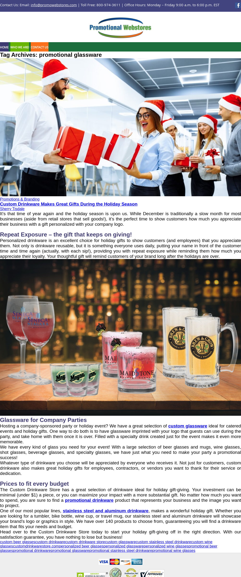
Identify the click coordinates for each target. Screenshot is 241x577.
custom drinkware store (85, 542)
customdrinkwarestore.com (36, 546)
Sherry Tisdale (12, 209)
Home (4, 47)
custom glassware (187, 425)
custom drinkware (50, 542)
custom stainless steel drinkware (163, 542)
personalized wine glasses (166, 546)
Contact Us (39, 47)
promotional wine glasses (173, 550)
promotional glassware (70, 550)
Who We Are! (19, 47)
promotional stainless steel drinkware (120, 550)
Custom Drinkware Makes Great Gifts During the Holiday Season (69, 204)
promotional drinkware (89, 500)
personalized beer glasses (81, 546)
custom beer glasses (17, 542)
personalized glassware (123, 546)
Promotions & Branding (20, 199)
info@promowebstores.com (54, 4)
